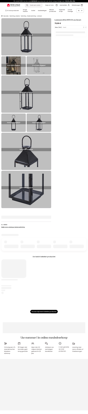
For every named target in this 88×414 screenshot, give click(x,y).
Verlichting (23, 16)
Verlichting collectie (14, 16)
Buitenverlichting (31, 16)
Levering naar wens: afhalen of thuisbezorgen (77, 349)
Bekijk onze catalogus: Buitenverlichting (13, 227)
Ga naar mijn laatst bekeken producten (44, 311)
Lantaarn (39, 16)
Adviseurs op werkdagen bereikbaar (49, 349)
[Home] (1, 16)
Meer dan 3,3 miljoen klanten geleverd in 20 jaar (36, 350)
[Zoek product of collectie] (27, 5)
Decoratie (5, 16)
